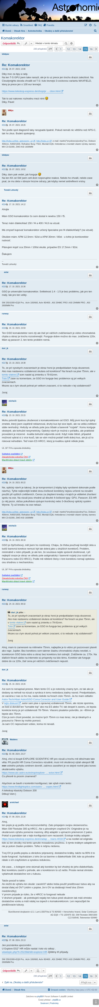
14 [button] (79, 49)
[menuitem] (26, 25)
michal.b (13, 401)
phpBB (40, 996)
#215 (4, 287)
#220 (4, 540)
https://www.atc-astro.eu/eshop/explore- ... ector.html (30, 772)
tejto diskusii (11, 703)
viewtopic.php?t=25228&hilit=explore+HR (24, 952)
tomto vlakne (9, 374)
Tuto (4, 378)
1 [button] (60, 49)
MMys (10, 110)
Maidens (13, 739)
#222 (4, 684)
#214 (4, 204)
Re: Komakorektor (16, 65)
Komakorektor (13, 38)
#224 (4, 817)
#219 (4, 483)
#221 (4, 604)
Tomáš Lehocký (11, 190)
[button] (50, 49)
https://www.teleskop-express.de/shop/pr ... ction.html (31, 91)
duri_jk (5, 348)
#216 (4, 328)
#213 (4, 169)
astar (6, 272)
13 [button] (74, 49)
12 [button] (68, 49)
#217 (4, 363)
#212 (4, 125)
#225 (4, 940)
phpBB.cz (56, 1000)
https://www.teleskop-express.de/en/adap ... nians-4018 (32, 839)
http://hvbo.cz (42, 141)
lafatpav (5, 54)
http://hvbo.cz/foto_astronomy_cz (17, 141)
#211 (4, 69)
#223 (4, 754)
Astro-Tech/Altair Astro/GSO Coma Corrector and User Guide (35, 699)
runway (5, 314)
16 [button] (91, 49)
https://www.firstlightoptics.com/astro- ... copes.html (30, 786)
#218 (4, 415)
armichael (14, 802)
